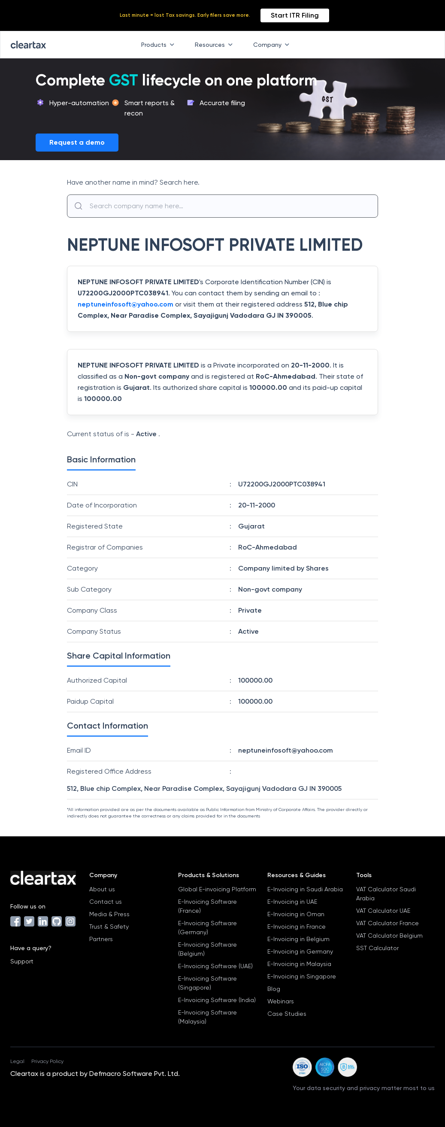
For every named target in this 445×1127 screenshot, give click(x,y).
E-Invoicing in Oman (295, 914)
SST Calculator (377, 948)
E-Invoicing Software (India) (217, 999)
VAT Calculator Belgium (389, 935)
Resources (215, 44)
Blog (273, 988)
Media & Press (109, 914)
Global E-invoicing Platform (217, 889)
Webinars (280, 1001)
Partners (101, 939)
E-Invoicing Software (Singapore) (207, 983)
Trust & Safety (109, 926)
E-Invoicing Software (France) (207, 906)
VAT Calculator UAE (383, 910)
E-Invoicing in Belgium (298, 939)
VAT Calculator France (387, 923)
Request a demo (77, 142)
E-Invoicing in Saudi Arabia (305, 889)
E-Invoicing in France (296, 926)
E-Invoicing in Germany (300, 951)
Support (21, 961)
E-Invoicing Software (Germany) (207, 928)
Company (273, 44)
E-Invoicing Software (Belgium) (207, 949)
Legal (17, 1061)
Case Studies (286, 1013)
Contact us (105, 901)
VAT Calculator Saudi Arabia (386, 894)
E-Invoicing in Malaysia (299, 963)
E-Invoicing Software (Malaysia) (207, 1017)
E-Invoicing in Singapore (301, 976)
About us (102, 889)
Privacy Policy (47, 1061)
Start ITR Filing (295, 15)
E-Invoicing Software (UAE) (215, 966)
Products (159, 44)
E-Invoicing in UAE (292, 901)
